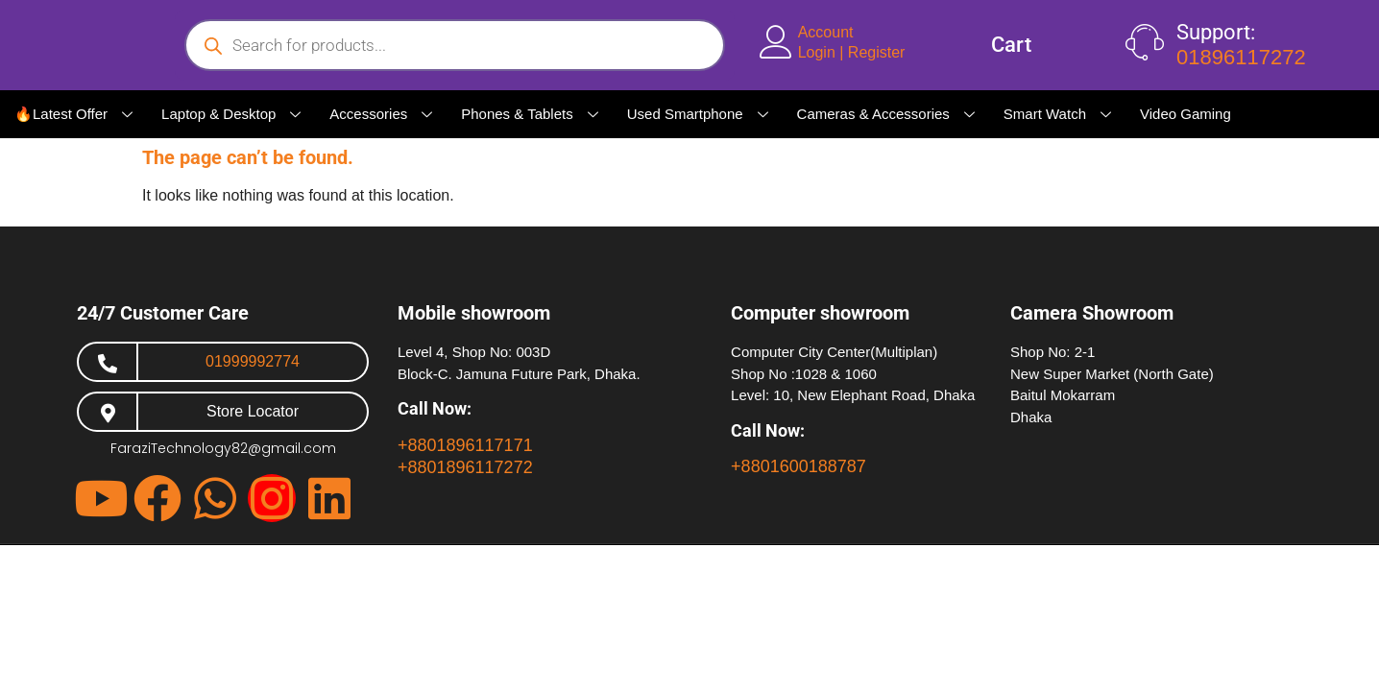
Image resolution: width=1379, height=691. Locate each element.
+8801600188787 (798, 466)
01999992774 (253, 361)
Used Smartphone (697, 114)
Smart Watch (1057, 114)
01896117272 (1241, 57)
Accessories (380, 114)
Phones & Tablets (529, 114)
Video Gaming (1185, 114)
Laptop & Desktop (231, 114)
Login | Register (852, 52)
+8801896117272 (465, 467)
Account (826, 32)
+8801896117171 (465, 445)
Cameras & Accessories (886, 114)
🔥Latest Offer (73, 114)
